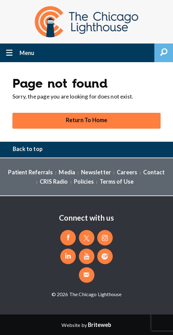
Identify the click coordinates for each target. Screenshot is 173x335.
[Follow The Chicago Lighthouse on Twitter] (86, 238)
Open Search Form (163, 53)
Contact (154, 172)
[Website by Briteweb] (99, 324)
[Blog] (105, 256)
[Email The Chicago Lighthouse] (86, 275)
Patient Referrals (30, 172)
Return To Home (86, 120)
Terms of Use (117, 181)
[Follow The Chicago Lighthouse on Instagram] (105, 238)
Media (67, 172)
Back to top (28, 148)
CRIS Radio (54, 181)
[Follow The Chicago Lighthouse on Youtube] (86, 256)
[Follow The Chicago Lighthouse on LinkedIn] (68, 256)
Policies (84, 181)
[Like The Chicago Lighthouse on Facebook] (68, 238)
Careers (127, 172)
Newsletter (96, 172)
